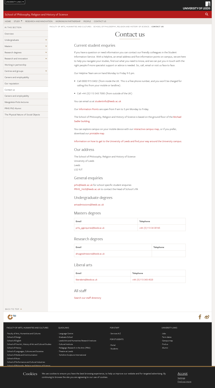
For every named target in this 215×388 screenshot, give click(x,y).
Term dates (166, 337)
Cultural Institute (66, 344)
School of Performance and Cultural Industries (26, 361)
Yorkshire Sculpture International (72, 354)
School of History (14, 347)
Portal (113, 345)
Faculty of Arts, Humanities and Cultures (70, 26)
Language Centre (66, 333)
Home (8, 21)
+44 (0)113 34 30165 (149, 227)
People (87, 21)
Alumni (165, 347)
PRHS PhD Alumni (13, 108)
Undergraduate (12, 39)
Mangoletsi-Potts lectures (17, 102)
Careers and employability (17, 77)
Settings (181, 378)
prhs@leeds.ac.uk (83, 185)
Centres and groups (14, 71)
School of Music (13, 358)
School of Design (14, 337)
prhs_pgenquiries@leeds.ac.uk (90, 227)
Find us (165, 344)
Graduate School (66, 337)
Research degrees (13, 52)
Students (114, 348)
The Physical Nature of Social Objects (22, 114)
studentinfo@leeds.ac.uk (108, 101)
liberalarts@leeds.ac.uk (86, 279)
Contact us (100, 21)
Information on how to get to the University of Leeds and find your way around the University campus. (128, 141)
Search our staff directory (87, 298)
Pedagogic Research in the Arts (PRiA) (75, 347)
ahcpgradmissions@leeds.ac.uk (90, 253)
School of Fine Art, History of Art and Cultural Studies (29, 344)
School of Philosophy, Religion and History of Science (36, 14)
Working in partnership (67, 21)
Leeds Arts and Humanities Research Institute (77, 340)
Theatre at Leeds (66, 351)
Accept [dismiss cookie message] (183, 373)
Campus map (167, 340)
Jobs (164, 333)
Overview (9, 33)
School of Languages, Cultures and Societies (25, 351)
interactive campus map (146, 129)
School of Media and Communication (22, 354)
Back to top (12, 309)
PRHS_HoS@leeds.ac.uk (87, 189)
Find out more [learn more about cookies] (184, 381)
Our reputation (12, 83)
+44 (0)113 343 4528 (142, 279)
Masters (8, 46)
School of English (14, 340)
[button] (206, 14)
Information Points (89, 109)
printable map (97, 133)
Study (17, 21)
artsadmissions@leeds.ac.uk (89, 204)
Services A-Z (116, 333)
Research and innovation (39, 21)
